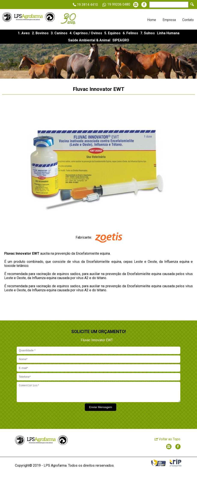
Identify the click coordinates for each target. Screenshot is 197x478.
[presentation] (48, 414)
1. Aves (24, 33)
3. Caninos (59, 33)
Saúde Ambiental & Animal (89, 40)
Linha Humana (168, 33)
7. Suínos (147, 33)
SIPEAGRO (120, 40)
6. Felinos (130, 33)
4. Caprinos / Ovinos (86, 33)
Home (151, 20)
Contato (188, 20)
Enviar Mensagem (100, 410)
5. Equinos (112, 33)
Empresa (169, 20)
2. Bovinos (40, 33)
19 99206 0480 (115, 5)
